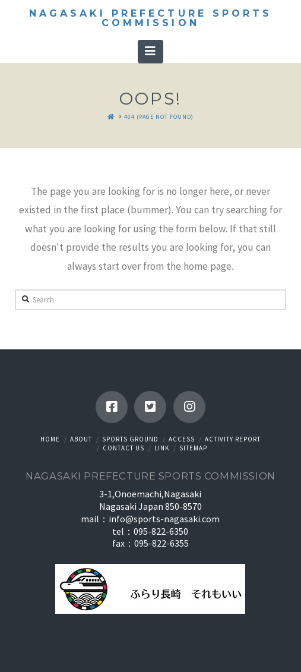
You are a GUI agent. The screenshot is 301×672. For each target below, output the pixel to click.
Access (182, 439)
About (81, 439)
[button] (150, 51)
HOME (50, 439)
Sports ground (130, 439)
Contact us (123, 448)
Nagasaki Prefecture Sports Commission (150, 18)
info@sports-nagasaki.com (164, 519)
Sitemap (193, 448)
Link (161, 448)
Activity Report (233, 439)
